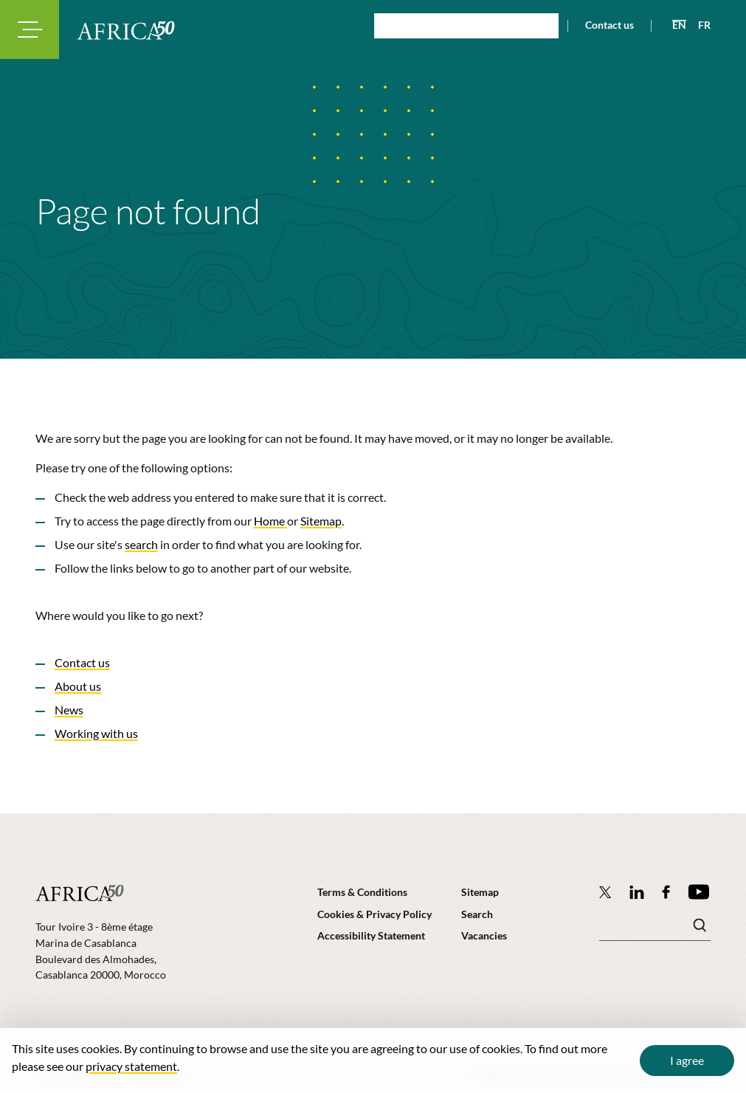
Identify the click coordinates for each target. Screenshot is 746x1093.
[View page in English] (673, 25)
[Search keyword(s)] (655, 929)
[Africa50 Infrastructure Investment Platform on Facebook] (666, 892)
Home (270, 521)
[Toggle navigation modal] (29, 29)
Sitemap (321, 521)
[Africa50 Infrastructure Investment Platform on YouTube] (698, 892)
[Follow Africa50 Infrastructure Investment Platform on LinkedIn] (636, 892)
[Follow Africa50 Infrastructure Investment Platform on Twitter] (605, 891)
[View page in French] (698, 25)
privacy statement (131, 1066)
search (141, 544)
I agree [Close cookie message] (687, 1060)
